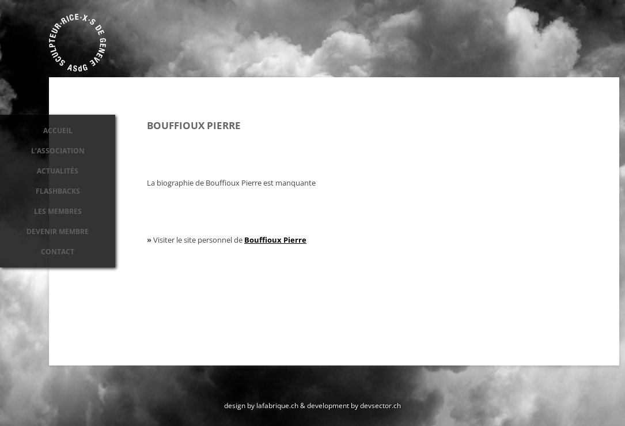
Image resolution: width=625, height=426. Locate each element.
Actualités (57, 171)
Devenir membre (57, 231)
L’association (58, 151)
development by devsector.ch (354, 405)
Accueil (58, 130)
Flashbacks (58, 191)
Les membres (58, 211)
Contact (57, 252)
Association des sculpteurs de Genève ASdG (78, 42)
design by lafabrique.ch (261, 405)
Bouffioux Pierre (275, 240)
